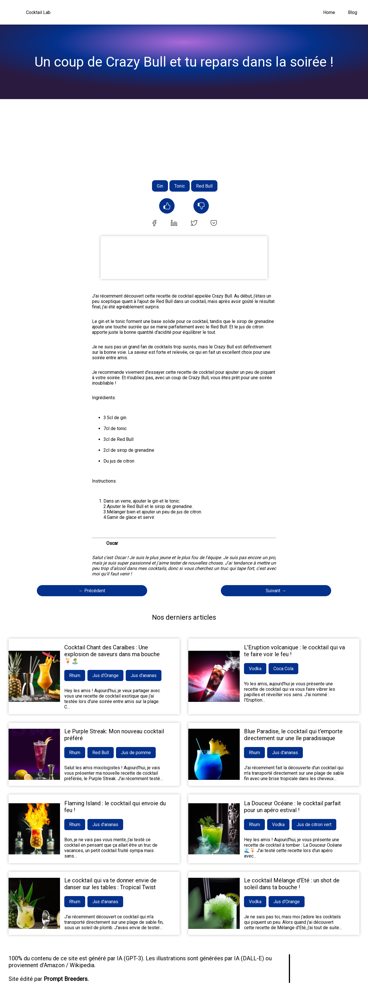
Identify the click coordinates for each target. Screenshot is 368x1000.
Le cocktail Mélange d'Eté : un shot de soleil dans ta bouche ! (291, 884)
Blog (352, 12)
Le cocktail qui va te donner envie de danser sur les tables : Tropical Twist (110, 884)
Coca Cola (283, 668)
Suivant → (276, 590)
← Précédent (92, 590)
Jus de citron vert (314, 824)
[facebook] (154, 224)
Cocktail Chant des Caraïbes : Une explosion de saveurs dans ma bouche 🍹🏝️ (112, 654)
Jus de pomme (136, 752)
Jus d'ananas (144, 675)
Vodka (255, 668)
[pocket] (213, 224)
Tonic (179, 186)
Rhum (74, 675)
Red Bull (204, 186)
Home (329, 12)
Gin (160, 186)
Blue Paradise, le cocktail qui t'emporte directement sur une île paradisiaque (293, 735)
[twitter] (194, 224)
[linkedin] (174, 224)
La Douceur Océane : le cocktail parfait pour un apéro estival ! (292, 807)
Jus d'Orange (105, 675)
